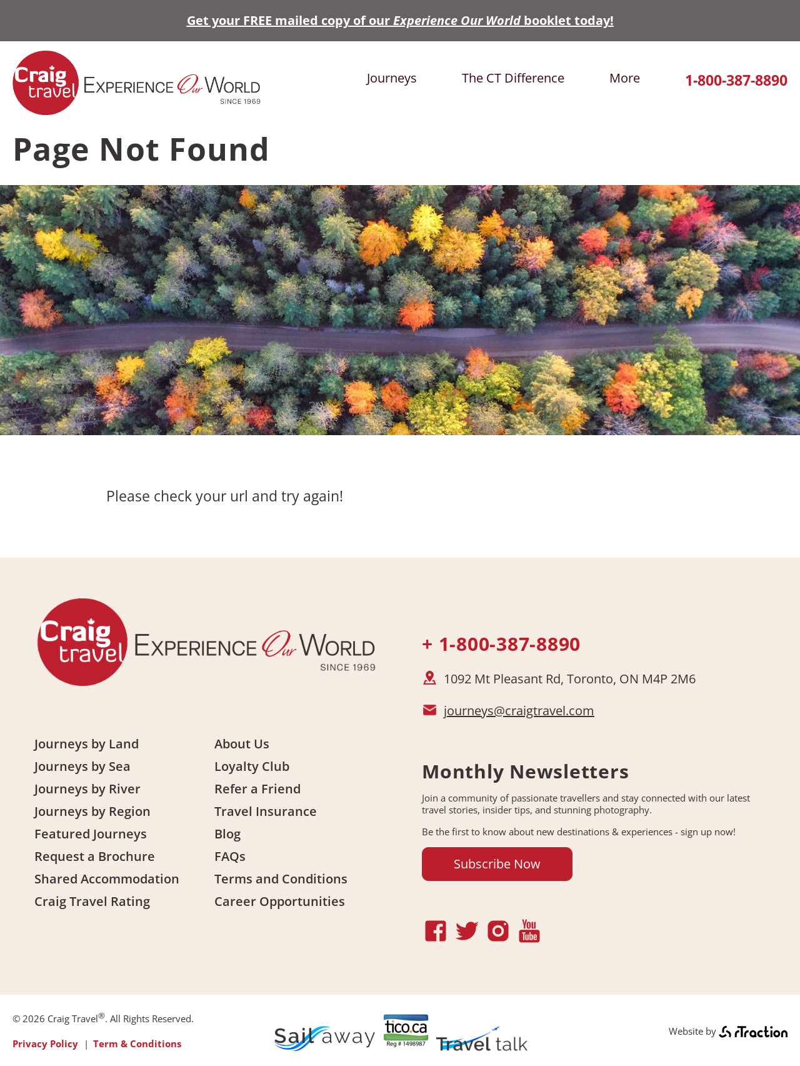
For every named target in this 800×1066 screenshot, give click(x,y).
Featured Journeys (90, 833)
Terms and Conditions (281, 878)
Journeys (392, 77)
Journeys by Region (92, 811)
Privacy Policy (45, 1043)
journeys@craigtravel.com (519, 710)
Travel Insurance (265, 811)
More (624, 77)
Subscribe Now (497, 863)
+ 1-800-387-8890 (501, 643)
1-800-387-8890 (736, 80)
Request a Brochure (94, 856)
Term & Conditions (137, 1043)
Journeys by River (87, 788)
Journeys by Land (86, 743)
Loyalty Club (251, 766)
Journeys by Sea (82, 766)
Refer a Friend (257, 788)
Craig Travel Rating (92, 901)
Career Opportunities (279, 901)
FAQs (230, 856)
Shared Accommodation (106, 878)
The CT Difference (513, 77)
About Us (241, 743)
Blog (227, 833)
